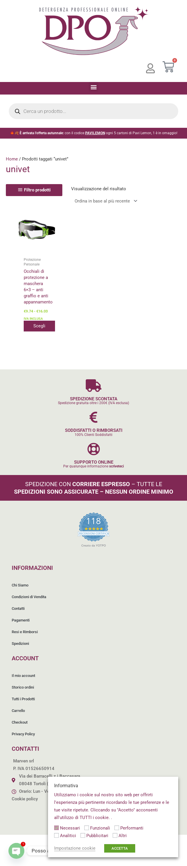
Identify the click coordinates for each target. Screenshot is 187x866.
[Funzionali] (86, 827)
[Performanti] (116, 827)
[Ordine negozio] (104, 201)
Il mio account (23, 675)
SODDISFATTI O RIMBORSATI (93, 430)
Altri (123, 835)
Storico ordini (23, 687)
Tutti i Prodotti (23, 699)
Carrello (18, 710)
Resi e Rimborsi (25, 632)
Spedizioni (20, 643)
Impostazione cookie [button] (74, 848)
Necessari (70, 828)
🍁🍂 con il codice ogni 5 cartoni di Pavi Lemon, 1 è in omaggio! (93, 133)
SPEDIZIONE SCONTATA (93, 398)
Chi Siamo (20, 585)
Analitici (68, 835)
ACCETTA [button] (119, 848)
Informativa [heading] (66, 785)
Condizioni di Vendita (29, 597)
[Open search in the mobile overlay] (93, 111)
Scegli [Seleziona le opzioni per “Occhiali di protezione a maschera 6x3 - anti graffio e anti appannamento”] (41, 326)
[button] (93, 87)
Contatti (18, 608)
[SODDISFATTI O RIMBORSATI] (93, 417)
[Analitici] (56, 835)
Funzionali (100, 828)
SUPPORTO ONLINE (93, 462)
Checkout (20, 722)
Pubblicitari (97, 835)
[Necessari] (56, 827)
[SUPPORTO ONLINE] (93, 449)
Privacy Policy (23, 734)
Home (12, 159)
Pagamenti (21, 620)
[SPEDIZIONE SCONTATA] (93, 385)
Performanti (131, 828)
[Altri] (115, 835)
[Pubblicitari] (82, 835)
